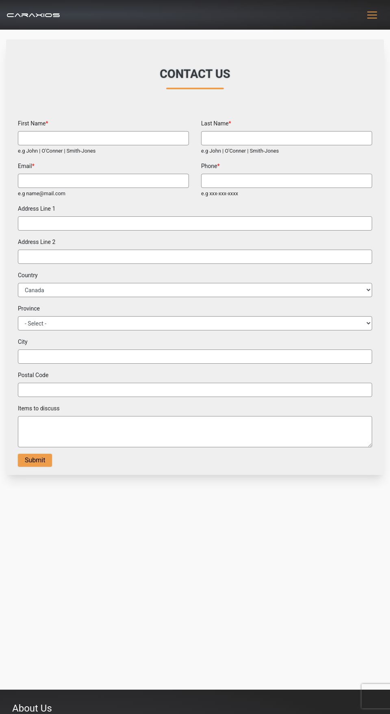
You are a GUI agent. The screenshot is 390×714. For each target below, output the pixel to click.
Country (28, 275)
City (23, 342)
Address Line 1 (36, 208)
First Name (32, 123)
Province (29, 308)
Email (25, 166)
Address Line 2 (36, 242)
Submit (35, 460)
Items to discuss (39, 408)
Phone (209, 166)
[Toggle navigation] (372, 15)
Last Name (215, 123)
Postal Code (33, 375)
